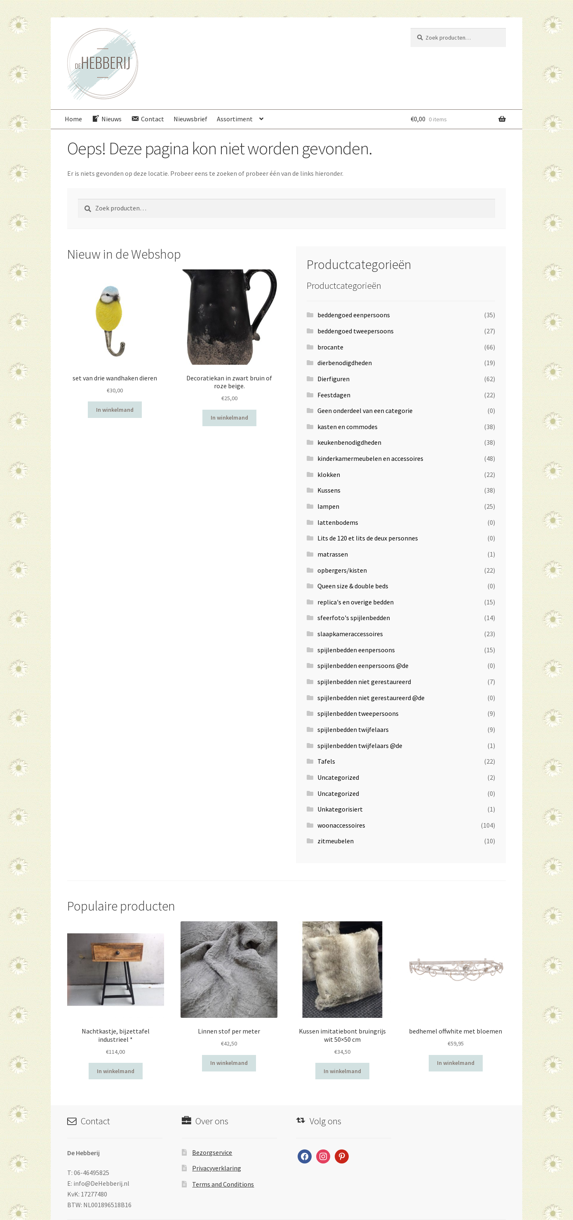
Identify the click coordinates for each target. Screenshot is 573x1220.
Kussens (329, 490)
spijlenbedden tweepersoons (358, 713)
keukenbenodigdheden (349, 442)
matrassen (332, 554)
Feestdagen (333, 395)
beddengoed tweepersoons (355, 331)
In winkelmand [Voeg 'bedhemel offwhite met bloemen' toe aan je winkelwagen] (455, 1063)
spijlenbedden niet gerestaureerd (364, 681)
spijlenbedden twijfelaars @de (359, 745)
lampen (328, 506)
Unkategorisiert (340, 809)
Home (73, 119)
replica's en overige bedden (355, 602)
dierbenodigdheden (344, 363)
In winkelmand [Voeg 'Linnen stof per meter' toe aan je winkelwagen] (229, 1063)
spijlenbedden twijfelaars (353, 729)
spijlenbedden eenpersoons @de (363, 665)
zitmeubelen (335, 841)
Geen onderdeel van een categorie (365, 410)
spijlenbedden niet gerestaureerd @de (371, 698)
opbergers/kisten (342, 570)
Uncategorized (338, 777)
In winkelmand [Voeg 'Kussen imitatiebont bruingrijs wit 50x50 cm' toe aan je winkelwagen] (342, 1071)
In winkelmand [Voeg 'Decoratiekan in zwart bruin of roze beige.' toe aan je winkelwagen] (229, 417)
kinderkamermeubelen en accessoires (370, 458)
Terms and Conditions (223, 1184)
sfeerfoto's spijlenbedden (353, 618)
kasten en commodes (347, 426)
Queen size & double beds (352, 586)
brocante (330, 347)
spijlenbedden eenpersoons (356, 650)
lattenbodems (337, 522)
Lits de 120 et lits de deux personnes (367, 538)
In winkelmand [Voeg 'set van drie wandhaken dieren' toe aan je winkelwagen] (115, 409)
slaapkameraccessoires (350, 634)
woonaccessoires (341, 825)
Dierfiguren (333, 379)
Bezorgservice (212, 1152)
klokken (328, 474)
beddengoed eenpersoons (353, 315)
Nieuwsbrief (190, 119)
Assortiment (235, 119)
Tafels (326, 761)
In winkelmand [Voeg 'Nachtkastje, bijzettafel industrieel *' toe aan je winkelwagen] (115, 1071)
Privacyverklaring (216, 1168)
